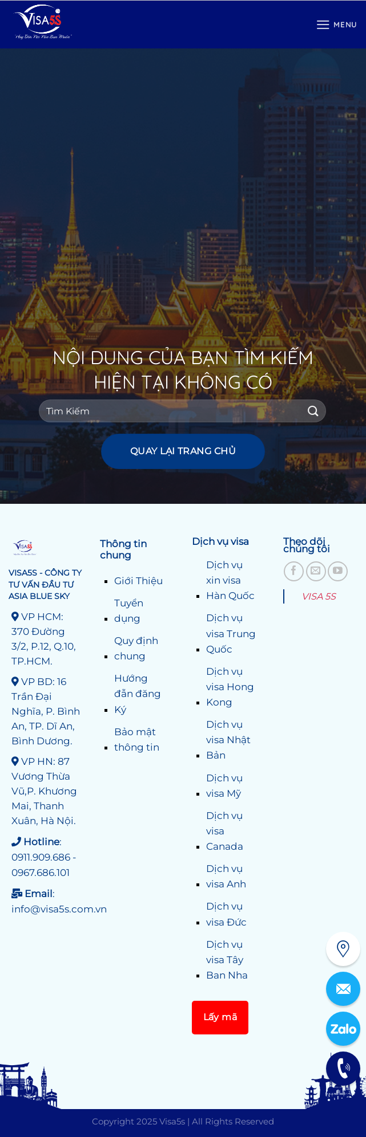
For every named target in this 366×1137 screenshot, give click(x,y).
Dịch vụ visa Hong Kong (230, 687)
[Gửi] (313, 411)
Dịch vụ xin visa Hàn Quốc (230, 580)
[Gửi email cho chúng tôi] (316, 571)
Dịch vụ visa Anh (226, 876)
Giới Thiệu (138, 580)
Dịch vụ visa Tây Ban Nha (227, 960)
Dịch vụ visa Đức (226, 913)
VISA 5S (318, 596)
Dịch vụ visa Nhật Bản (228, 740)
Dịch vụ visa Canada (224, 831)
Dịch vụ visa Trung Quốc (231, 633)
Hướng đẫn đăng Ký (137, 694)
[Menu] (336, 24)
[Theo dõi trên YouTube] (338, 571)
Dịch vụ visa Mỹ (224, 785)
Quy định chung (136, 648)
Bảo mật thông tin (136, 739)
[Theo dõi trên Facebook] (294, 571)
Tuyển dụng (128, 610)
